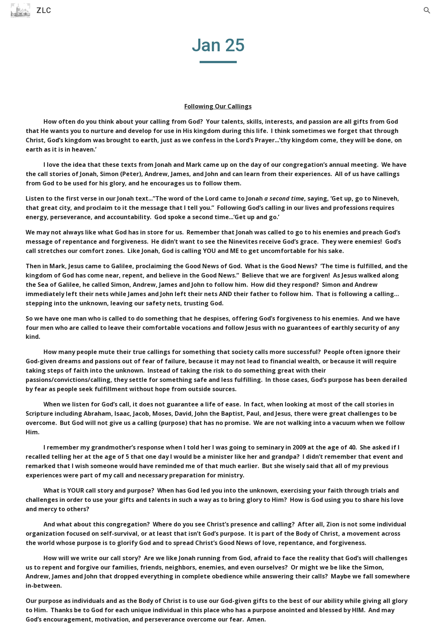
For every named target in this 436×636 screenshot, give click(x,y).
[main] (218, 48)
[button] (427, 10)
